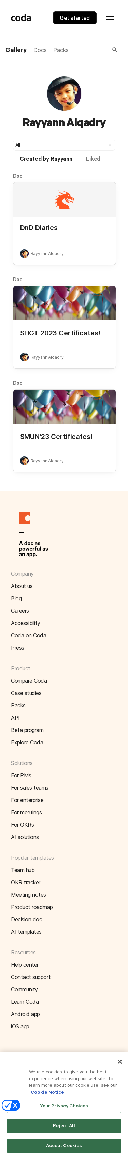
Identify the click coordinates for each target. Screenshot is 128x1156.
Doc (18, 176)
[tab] (46, 162)
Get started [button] (75, 17)
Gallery (16, 50)
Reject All (64, 1129)
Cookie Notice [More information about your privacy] (47, 1096)
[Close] (119, 1065)
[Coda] (21, 17)
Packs (60, 50)
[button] (93, 50)
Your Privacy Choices (64, 1109)
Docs (39, 50)
